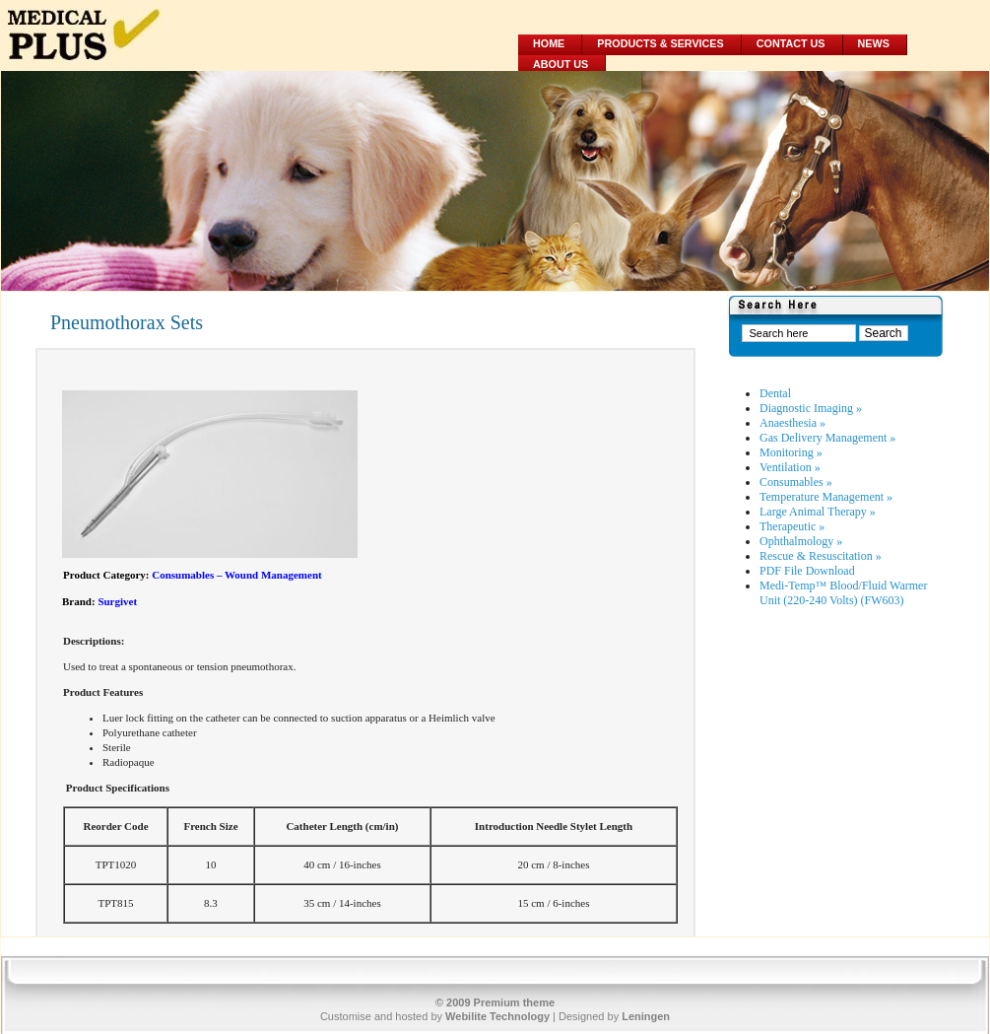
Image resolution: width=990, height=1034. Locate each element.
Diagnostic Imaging (810, 408)
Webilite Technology (497, 1016)
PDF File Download (807, 571)
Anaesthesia (792, 423)
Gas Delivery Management (827, 438)
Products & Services (660, 43)
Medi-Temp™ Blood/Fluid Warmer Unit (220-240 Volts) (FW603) (843, 593)
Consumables (795, 482)
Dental (775, 393)
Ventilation (790, 467)
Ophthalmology (800, 541)
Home (548, 43)
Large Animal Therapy (817, 511)
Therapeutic (792, 526)
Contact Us (791, 43)
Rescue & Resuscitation (820, 556)
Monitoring (791, 452)
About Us (560, 64)
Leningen (646, 1016)
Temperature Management (825, 497)
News (874, 43)
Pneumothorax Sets (126, 322)
